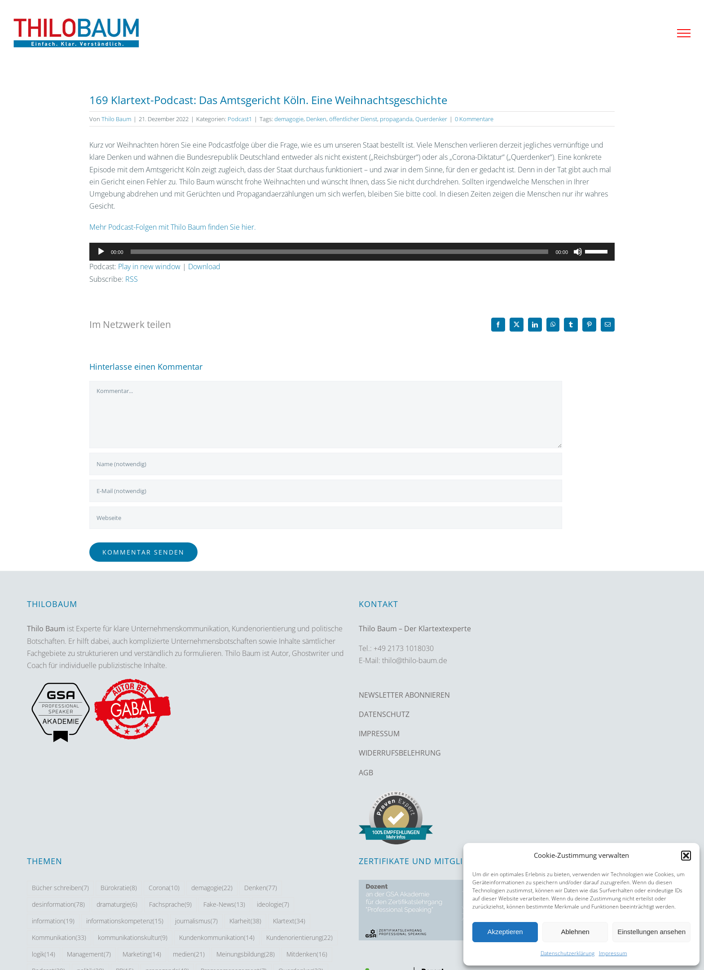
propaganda (396, 119)
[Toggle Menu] (684, 33)
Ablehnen (575, 931)
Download (204, 266)
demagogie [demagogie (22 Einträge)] (212, 888)
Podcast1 (240, 119)
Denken (316, 119)
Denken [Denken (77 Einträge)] (260, 888)
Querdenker (431, 119)
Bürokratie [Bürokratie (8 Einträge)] (119, 888)
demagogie (289, 119)
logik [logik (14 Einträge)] (43, 954)
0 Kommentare (474, 119)
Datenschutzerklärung (567, 953)
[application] (352, 252)
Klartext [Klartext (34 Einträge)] (289, 921)
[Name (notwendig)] (325, 464)
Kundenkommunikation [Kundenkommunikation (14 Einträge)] (217, 938)
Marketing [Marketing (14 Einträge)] (142, 954)
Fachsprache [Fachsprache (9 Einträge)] (170, 905)
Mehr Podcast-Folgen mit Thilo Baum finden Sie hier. (172, 227)
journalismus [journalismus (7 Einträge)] (196, 921)
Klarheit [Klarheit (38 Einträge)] (245, 921)
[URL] (325, 518)
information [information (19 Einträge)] (53, 921)
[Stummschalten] (577, 251)
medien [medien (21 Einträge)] (189, 954)
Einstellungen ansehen (651, 931)
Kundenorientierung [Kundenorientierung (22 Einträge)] (299, 938)
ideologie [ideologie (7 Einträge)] (273, 905)
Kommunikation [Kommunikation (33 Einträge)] (59, 938)
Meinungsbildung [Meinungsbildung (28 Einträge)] (245, 954)
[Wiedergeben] (101, 251)
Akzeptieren (505, 931)
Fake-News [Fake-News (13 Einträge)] (224, 905)
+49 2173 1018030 (404, 648)
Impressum (613, 953)
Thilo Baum (116, 119)
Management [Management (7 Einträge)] (89, 954)
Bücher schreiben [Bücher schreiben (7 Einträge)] (60, 888)
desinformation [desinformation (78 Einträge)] (58, 905)
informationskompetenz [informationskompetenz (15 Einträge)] (124, 921)
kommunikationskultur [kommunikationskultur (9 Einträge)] (132, 938)
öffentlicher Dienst (353, 119)
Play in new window (149, 266)
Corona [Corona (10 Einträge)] (164, 888)
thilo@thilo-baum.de (414, 660)
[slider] (340, 251)
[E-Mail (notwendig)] (325, 491)
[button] (686, 855)
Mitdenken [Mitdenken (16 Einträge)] (306, 954)
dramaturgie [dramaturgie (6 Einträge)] (117, 905)
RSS (131, 279)
